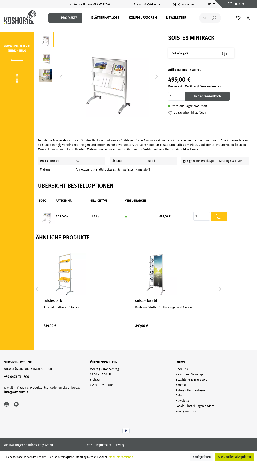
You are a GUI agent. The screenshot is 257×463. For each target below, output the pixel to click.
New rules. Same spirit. (191, 374)
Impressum (103, 445)
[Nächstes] (156, 77)
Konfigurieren (202, 457)
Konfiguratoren (185, 411)
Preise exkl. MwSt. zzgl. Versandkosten (194, 86)
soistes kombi (146, 301)
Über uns (181, 369)
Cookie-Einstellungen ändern (194, 406)
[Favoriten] (238, 18)
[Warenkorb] (236, 4)
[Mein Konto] (248, 18)
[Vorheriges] (61, 77)
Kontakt (180, 385)
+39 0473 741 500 (16, 377)
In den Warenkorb (207, 96)
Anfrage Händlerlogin (190, 390)
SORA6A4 (62, 216)
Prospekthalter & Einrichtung (16, 49)
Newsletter (183, 401)
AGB (89, 445)
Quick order (183, 4)
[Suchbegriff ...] (205, 18)
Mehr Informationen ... (122, 457)
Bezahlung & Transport (191, 380)
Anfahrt (180, 395)
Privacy (119, 445)
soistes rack (53, 301)
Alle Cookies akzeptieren (234, 457)
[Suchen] (214, 18)
